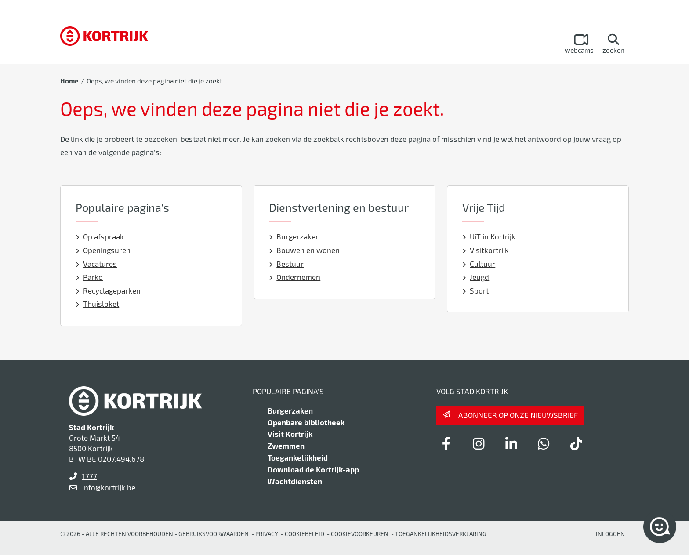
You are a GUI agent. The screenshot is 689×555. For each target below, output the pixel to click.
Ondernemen (295, 276)
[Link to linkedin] (511, 443)
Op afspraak (100, 236)
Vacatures (96, 263)
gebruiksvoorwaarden (213, 533)
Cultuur (479, 263)
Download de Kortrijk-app (313, 469)
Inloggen (610, 533)
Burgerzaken (294, 236)
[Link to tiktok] (576, 443)
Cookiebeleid (304, 533)
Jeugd (476, 276)
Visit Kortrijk (290, 433)
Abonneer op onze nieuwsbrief (518, 414)
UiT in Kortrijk (489, 236)
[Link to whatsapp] (543, 443)
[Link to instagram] (478, 443)
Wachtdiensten (295, 481)
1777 (89, 476)
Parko (89, 276)
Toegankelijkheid (298, 457)
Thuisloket (98, 303)
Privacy (266, 533)
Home (69, 81)
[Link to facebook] (446, 443)
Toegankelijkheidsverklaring (440, 533)
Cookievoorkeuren (359, 533)
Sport (475, 290)
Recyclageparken (108, 290)
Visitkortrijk (485, 250)
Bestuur (286, 263)
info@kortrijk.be (108, 487)
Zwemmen (286, 445)
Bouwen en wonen (304, 250)
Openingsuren (103, 250)
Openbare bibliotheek (306, 422)
